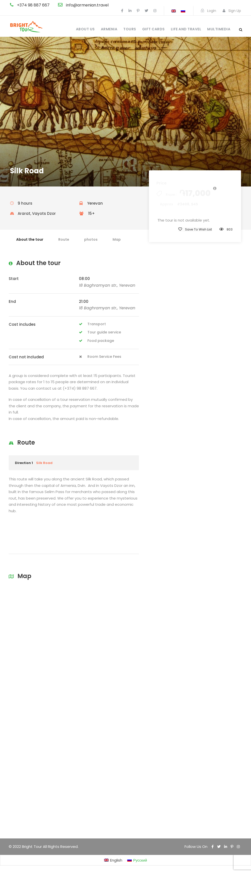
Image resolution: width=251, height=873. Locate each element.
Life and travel (186, 29)
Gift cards (153, 29)
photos (91, 239)
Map (117, 239)
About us (85, 29)
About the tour (29, 239)
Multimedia (218, 29)
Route (63, 239)
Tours (129, 29)
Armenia (109, 29)
